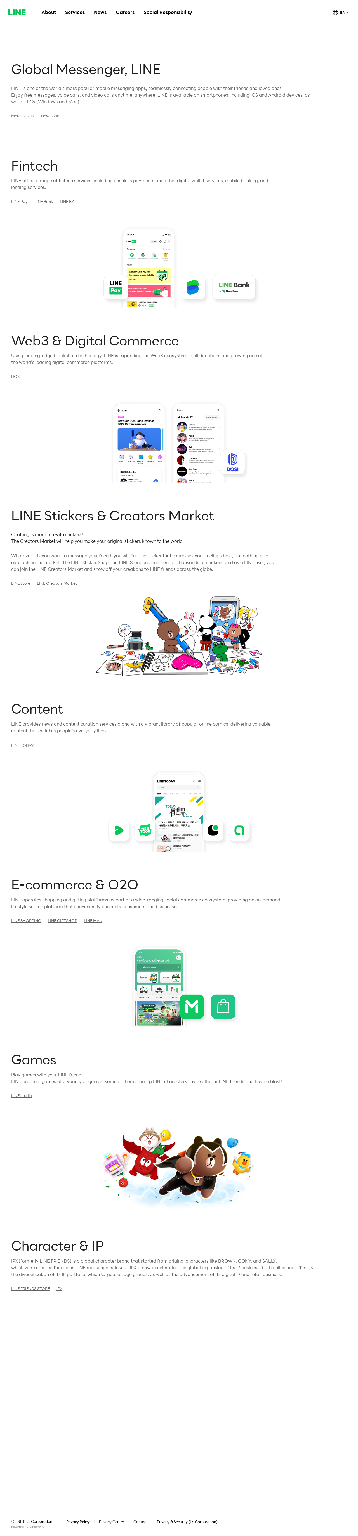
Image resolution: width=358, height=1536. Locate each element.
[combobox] (340, 12)
